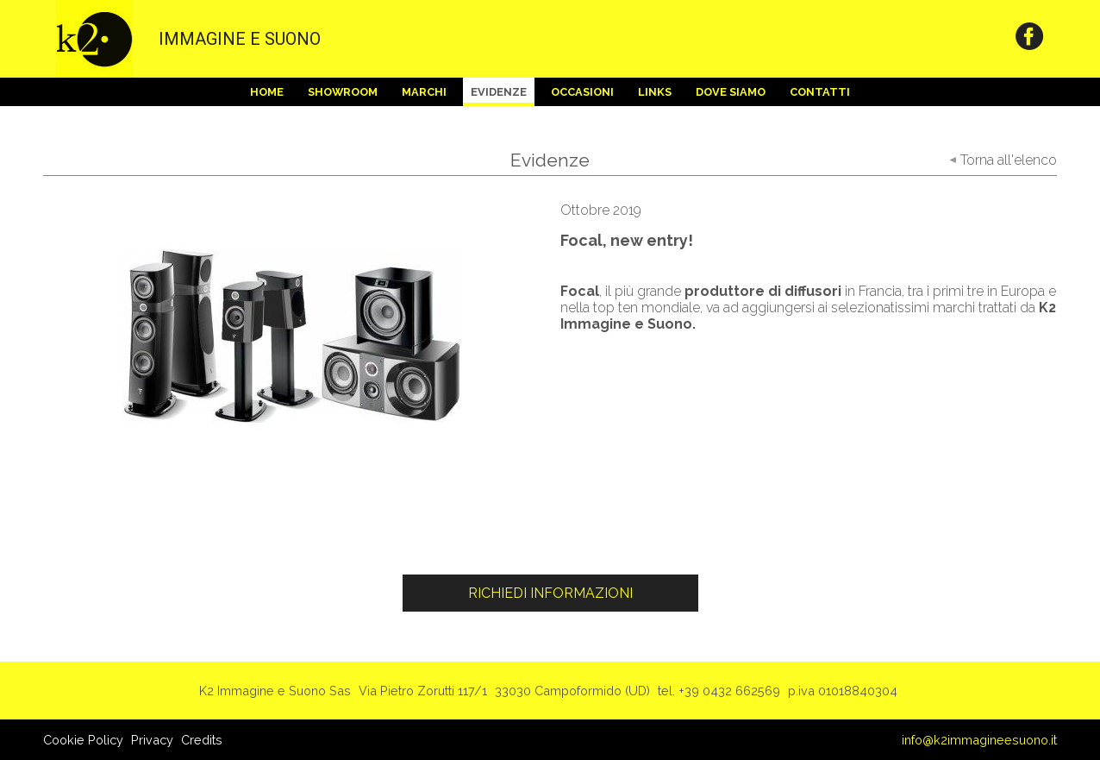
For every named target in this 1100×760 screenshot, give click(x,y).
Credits (201, 739)
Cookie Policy (83, 739)
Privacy (152, 739)
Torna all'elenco (1008, 160)
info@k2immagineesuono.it (979, 739)
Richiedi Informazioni (550, 593)
